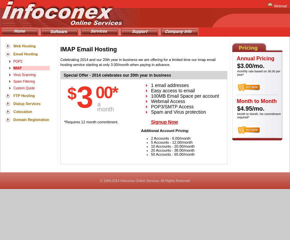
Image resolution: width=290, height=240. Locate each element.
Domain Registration (31, 120)
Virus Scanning (24, 75)
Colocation (22, 112)
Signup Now (164, 122)
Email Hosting (25, 54)
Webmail (280, 6)
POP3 (17, 61)
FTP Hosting (24, 96)
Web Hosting (24, 46)
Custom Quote (24, 88)
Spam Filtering (24, 81)
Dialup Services (27, 104)
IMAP (17, 68)
